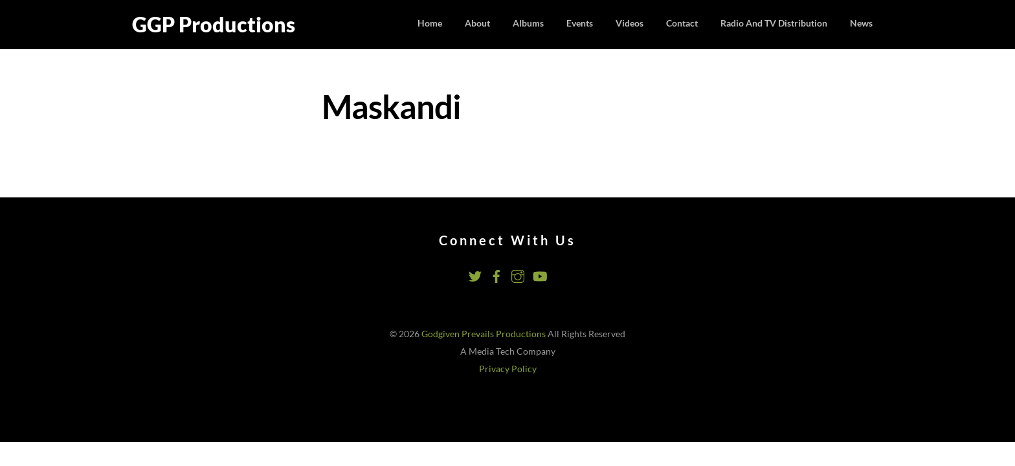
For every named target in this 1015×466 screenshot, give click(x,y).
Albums (528, 22)
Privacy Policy (508, 369)
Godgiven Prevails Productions (483, 334)
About (477, 22)
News (861, 22)
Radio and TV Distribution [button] (773, 22)
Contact (682, 22)
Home (430, 22)
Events (579, 22)
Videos (629, 22)
